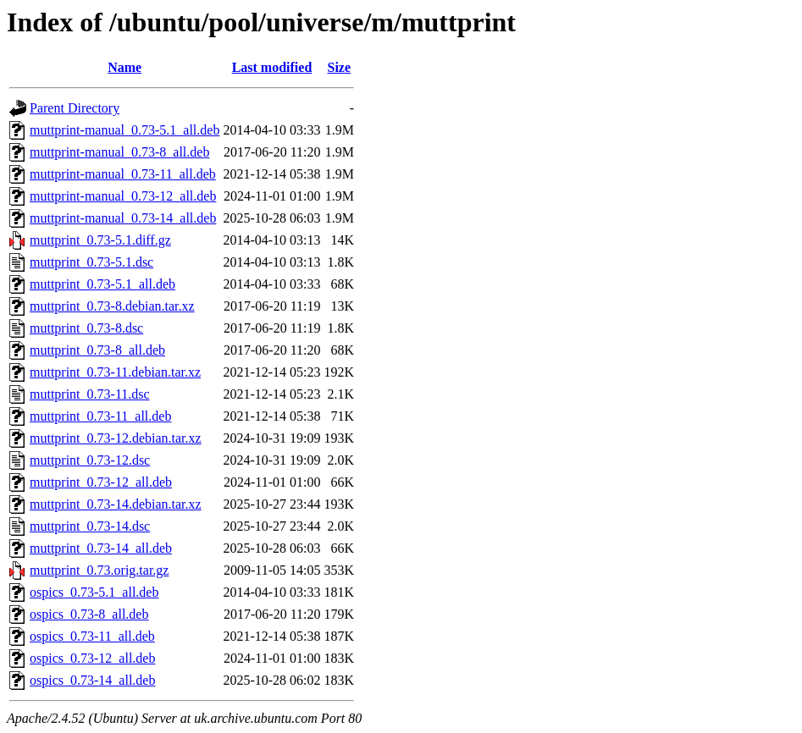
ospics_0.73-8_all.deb (89, 614)
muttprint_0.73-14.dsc (90, 526)
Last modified (272, 67)
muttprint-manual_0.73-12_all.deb (123, 196)
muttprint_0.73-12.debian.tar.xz (116, 438)
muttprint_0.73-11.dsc (90, 394)
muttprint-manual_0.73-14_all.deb (123, 218)
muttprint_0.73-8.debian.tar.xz (112, 306)
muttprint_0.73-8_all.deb (97, 350)
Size (339, 67)
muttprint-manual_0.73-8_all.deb (119, 152)
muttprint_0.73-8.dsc (86, 328)
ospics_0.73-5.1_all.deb (94, 592)
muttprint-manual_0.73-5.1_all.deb (124, 130)
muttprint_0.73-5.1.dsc (91, 262)
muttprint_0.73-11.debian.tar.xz (115, 372)
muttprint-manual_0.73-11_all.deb (123, 174)
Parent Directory (74, 108)
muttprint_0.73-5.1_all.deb (102, 284)
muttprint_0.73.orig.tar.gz (99, 570)
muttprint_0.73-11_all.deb (100, 416)
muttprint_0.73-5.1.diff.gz (100, 240)
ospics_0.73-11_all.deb (92, 636)
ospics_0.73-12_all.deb (92, 658)
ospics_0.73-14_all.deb (92, 680)
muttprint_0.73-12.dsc (90, 460)
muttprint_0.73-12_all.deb (101, 482)
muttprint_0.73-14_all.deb (101, 548)
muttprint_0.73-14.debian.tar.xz (116, 504)
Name (124, 67)
